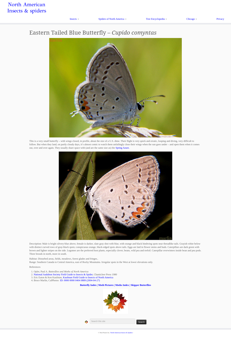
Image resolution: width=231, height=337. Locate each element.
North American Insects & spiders (26, 7)
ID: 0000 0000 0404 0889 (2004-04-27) (80, 280)
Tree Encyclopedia (156, 19)
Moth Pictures (105, 285)
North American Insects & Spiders (121, 332)
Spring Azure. (122, 147)
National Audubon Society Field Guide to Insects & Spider (63, 274)
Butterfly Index (88, 285)
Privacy (220, 19)
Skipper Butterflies (141, 285)
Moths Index (122, 285)
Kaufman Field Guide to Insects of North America (88, 277)
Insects (74, 19)
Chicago (191, 19)
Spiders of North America (112, 19)
